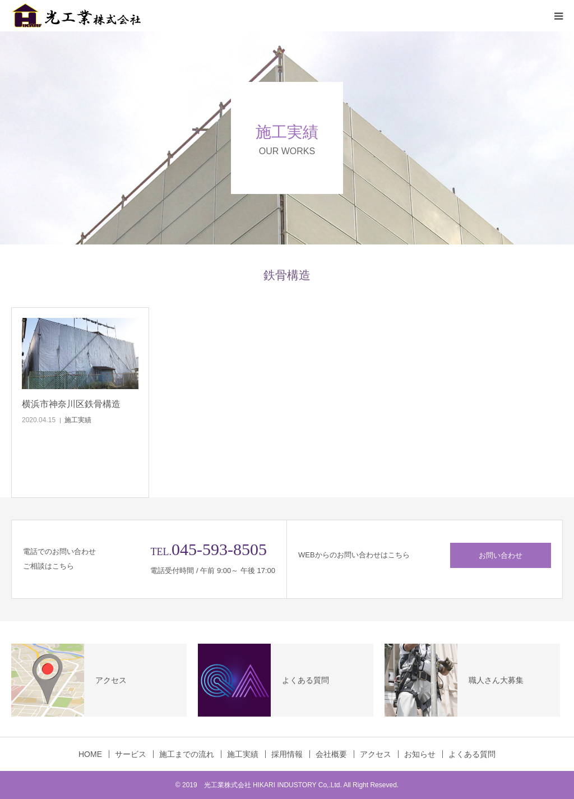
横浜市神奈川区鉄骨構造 (71, 404)
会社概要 (331, 754)
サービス (130, 754)
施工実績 (77, 420)
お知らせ (420, 754)
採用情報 (287, 754)
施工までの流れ (186, 754)
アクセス (375, 754)
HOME (90, 754)
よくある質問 (472, 754)
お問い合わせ (500, 555)
